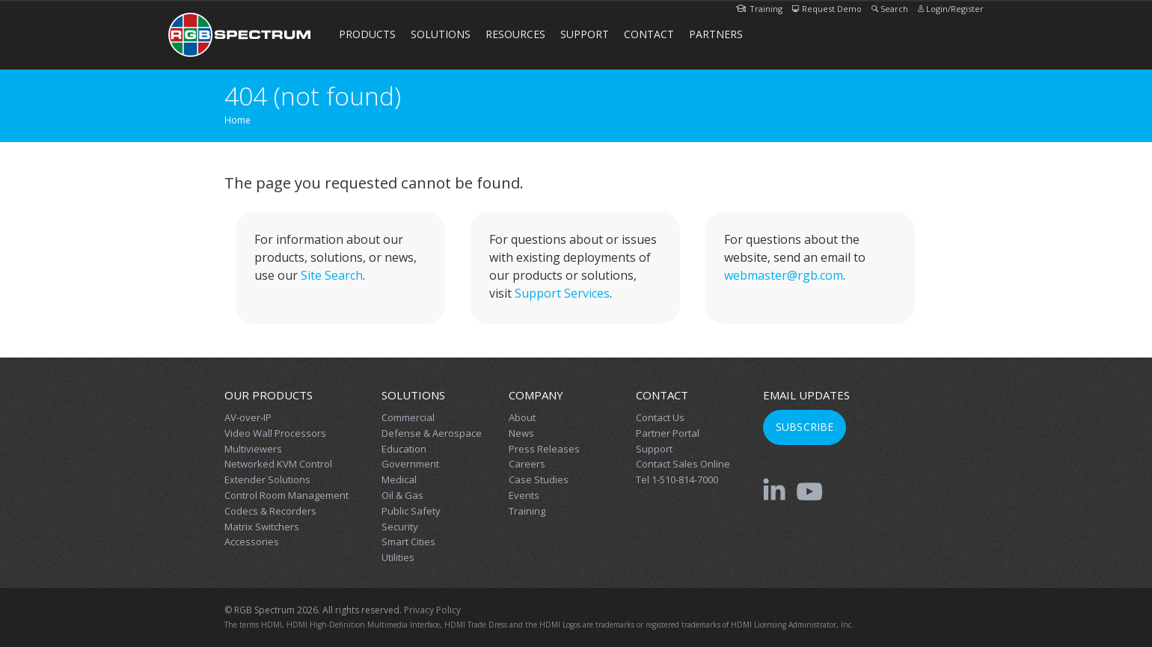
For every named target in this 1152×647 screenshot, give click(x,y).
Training (759, 8)
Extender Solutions (267, 479)
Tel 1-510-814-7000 (677, 479)
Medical (399, 479)
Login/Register (951, 8)
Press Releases (544, 449)
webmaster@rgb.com (783, 275)
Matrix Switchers (261, 526)
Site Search (332, 275)
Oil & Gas (402, 495)
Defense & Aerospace (432, 433)
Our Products (268, 394)
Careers (527, 463)
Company (536, 394)
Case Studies (539, 479)
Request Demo (827, 8)
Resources (515, 34)
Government (410, 463)
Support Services (562, 293)
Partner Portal (667, 433)
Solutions (441, 34)
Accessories (251, 541)
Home (237, 120)
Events (524, 495)
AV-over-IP (248, 417)
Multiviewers (253, 449)
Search (889, 8)
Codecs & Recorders (270, 511)
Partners (716, 34)
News (521, 433)
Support (584, 34)
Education (404, 449)
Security (400, 526)
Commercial (408, 417)
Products (367, 34)
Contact (649, 34)
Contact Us (660, 417)
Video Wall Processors (275, 433)
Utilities (398, 557)
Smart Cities (408, 541)
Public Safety (411, 511)
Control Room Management (286, 495)
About (522, 417)
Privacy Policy (432, 610)
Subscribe (804, 427)
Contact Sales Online (683, 463)
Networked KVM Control (278, 463)
